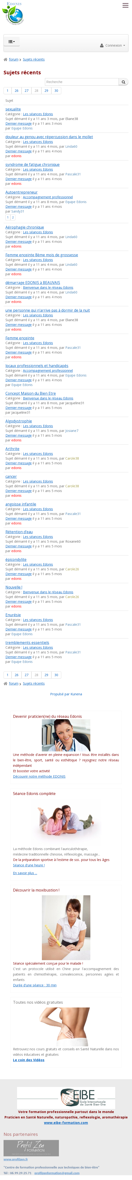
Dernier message (18, 123)
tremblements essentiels (27, 642)
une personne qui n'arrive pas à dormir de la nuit (47, 310)
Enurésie (13, 614)
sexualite (13, 109)
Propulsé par (60, 694)
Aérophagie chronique (24, 227)
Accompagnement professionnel (48, 197)
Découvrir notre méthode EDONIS (39, 776)
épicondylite (15, 559)
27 (26, 90)
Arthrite (12, 448)
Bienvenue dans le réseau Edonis (48, 287)
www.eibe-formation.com (66, 1122)
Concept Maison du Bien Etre (30, 393)
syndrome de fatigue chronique (32, 164)
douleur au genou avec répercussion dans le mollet (49, 136)
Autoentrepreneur (21, 192)
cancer (11, 476)
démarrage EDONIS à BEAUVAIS (32, 282)
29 (46, 90)
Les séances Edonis (38, 114)
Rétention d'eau (19, 531)
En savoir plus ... (25, 873)
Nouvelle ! (13, 587)
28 (36, 90)
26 (16, 90)
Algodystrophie (18, 421)
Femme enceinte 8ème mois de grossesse (41, 255)
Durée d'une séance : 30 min (35, 985)
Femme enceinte (19, 338)
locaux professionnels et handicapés (36, 365)
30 (56, 90)
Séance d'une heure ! (29, 865)
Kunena (76, 694)
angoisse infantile (20, 504)
